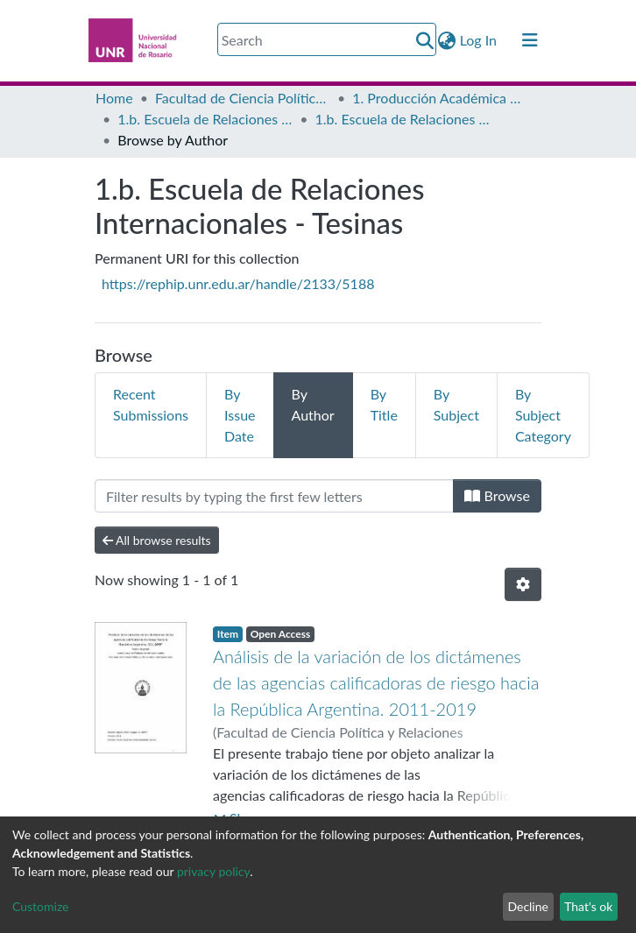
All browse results (156, 540)
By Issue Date (239, 414)
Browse (497, 495)
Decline (527, 906)
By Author (313, 404)
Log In (479, 40)
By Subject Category (543, 414)
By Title (384, 404)
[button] (447, 40)
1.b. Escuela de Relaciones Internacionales (205, 118)
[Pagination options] (523, 584)
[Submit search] (425, 40)
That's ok (588, 906)
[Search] (326, 39)
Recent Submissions (150, 404)
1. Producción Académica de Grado (439, 97)
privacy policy (213, 871)
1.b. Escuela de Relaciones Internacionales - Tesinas (403, 118)
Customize (40, 906)
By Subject (456, 404)
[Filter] (274, 495)
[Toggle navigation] (530, 40)
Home (114, 97)
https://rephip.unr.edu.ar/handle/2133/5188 (238, 283)
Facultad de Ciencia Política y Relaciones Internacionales (242, 97)
